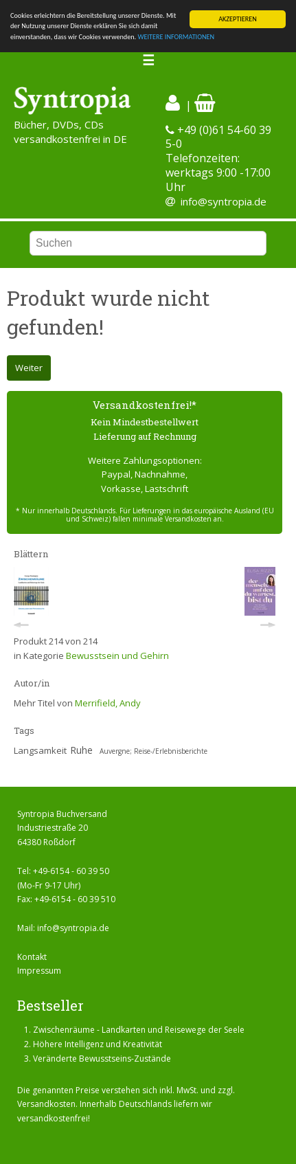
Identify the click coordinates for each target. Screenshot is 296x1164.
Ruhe (81, 750)
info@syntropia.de (223, 201)
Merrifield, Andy (108, 703)
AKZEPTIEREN (237, 18)
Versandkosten (46, 1104)
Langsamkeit (40, 750)
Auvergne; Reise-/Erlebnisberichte (153, 751)
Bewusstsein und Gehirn (117, 655)
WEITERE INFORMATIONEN (175, 36)
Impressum (39, 970)
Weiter (29, 367)
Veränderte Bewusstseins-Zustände (102, 1058)
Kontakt (32, 957)
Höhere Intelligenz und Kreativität (97, 1044)
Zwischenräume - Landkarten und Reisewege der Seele (138, 1030)
